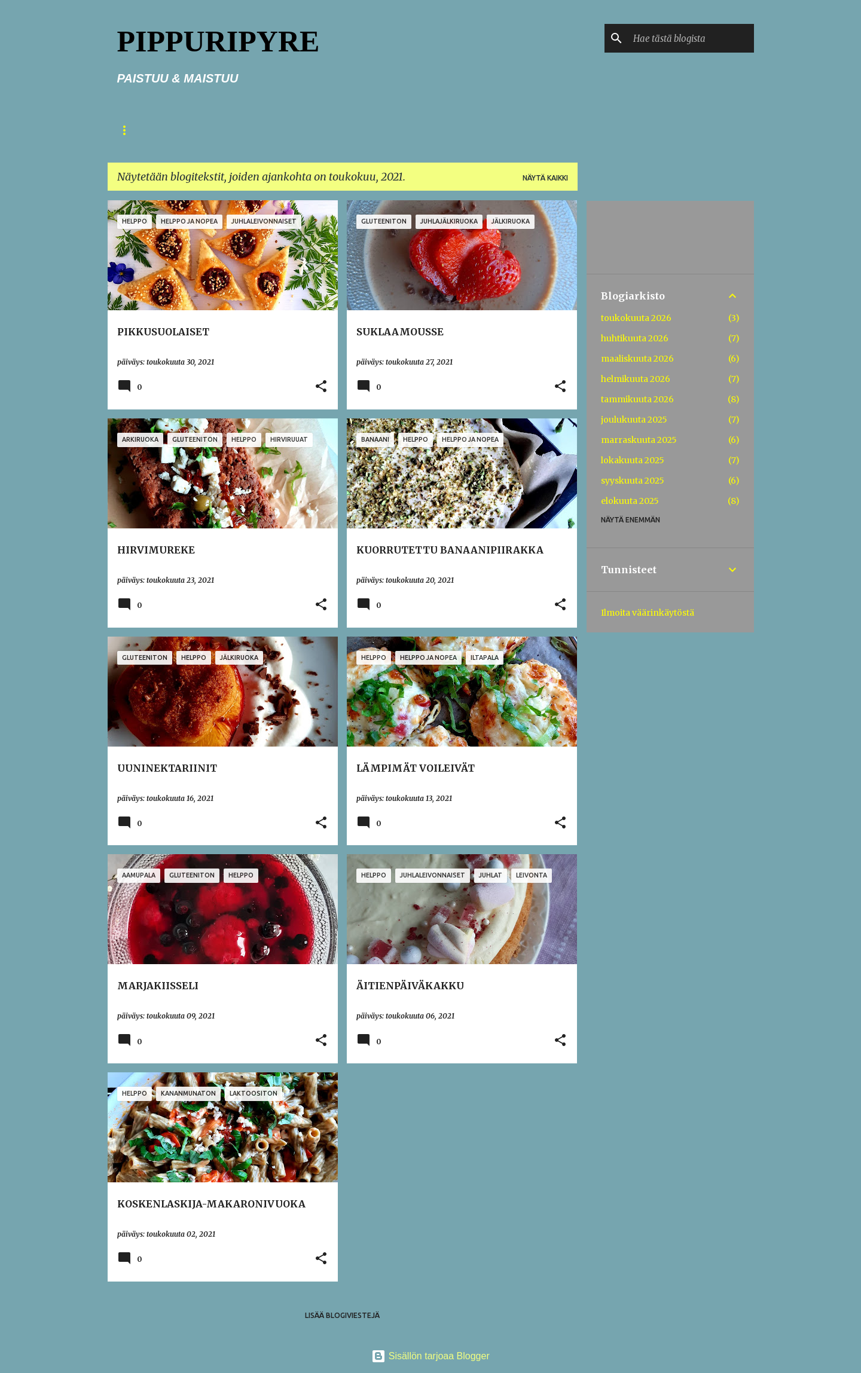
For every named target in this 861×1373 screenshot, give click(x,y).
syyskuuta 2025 (632, 480)
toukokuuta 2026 (636, 318)
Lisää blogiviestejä (342, 1315)
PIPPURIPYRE (218, 41)
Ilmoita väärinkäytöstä (647, 612)
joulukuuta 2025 (634, 419)
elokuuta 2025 (630, 501)
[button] (321, 387)
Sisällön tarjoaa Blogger (430, 1356)
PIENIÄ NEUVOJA (288, 130)
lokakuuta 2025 (632, 460)
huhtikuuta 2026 (634, 338)
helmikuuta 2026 (635, 379)
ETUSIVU (133, 130)
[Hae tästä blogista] (691, 38)
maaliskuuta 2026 (637, 358)
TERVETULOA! (203, 130)
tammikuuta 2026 (637, 399)
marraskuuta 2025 (639, 440)
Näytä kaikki (545, 178)
